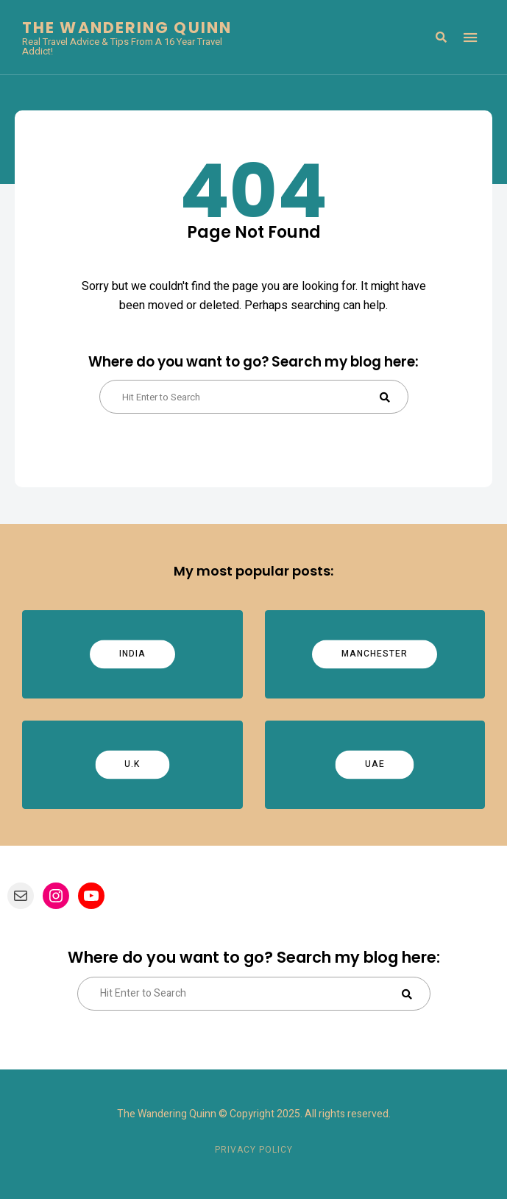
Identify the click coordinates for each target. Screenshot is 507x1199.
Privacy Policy (254, 1149)
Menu (470, 37)
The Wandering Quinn (127, 27)
